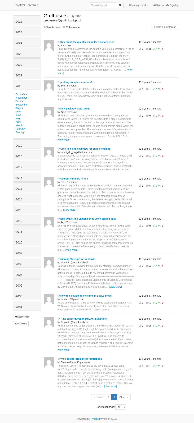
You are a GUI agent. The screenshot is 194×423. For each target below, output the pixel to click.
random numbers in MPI (73, 178)
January (20, 132)
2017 (19, 167)
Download (21, 324)
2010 (19, 242)
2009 (19, 253)
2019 (19, 145)
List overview (22, 317)
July (18, 111)
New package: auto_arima (74, 108)
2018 (19, 156)
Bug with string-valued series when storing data (87, 218)
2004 (19, 307)
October (20, 101)
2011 (19, 231)
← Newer (99, 397)
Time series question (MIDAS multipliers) (83, 318)
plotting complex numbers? (75, 82)
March (19, 125)
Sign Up (172, 5)
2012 (19, 221)
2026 (19, 21)
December (21, 94)
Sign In (158, 5)
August (19, 108)
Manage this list (138, 5)
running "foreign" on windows (76, 259)
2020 (19, 86)
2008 (19, 264)
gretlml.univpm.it (27, 5)
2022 (19, 64)
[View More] (64, 139)
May (18, 118)
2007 (19, 275)
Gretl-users (56, 15)
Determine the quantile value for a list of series (86, 42)
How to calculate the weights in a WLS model (85, 295)
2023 (19, 54)
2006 (19, 285)
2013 (19, 210)
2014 (19, 199)
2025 (19, 32)
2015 (19, 188)
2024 (19, 43)
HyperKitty (96, 418)
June (18, 115)
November (21, 97)
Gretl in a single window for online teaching (84, 148)
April (18, 122)
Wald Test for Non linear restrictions (80, 358)
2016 (19, 178)
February (20, 128)
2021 (19, 75)
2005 (19, 296)
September (22, 104)
